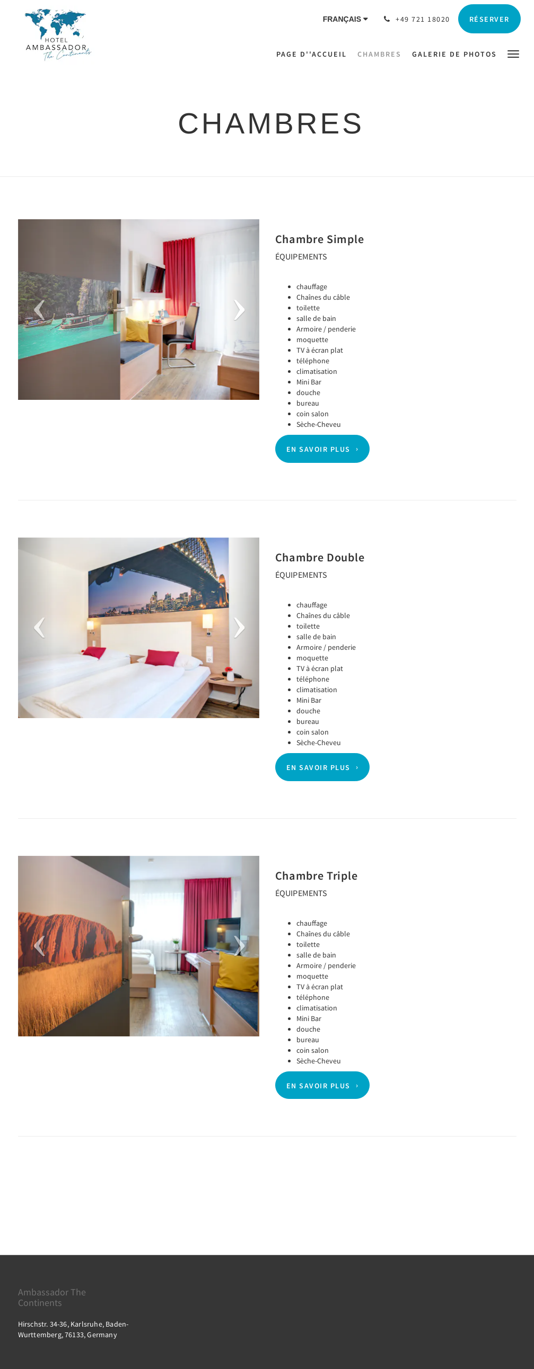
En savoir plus (318, 449)
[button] (513, 53)
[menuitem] (314, 54)
